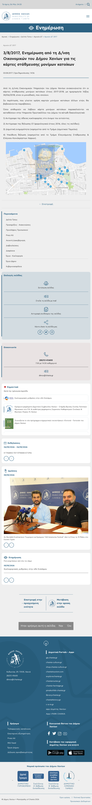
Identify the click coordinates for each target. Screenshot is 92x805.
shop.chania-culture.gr (56, 667)
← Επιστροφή (46, 204)
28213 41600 (46, 360)
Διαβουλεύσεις (12, 246)
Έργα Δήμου (11, 261)
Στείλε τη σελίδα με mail (46, 298)
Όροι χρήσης (65, 797)
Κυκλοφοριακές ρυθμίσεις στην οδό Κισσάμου (25, 569)
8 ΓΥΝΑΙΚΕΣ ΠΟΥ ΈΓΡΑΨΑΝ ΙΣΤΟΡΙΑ (18, 453)
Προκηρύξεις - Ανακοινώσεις (18, 225)
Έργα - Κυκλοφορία (14, 256)
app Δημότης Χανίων (56, 709)
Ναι (61, 626)
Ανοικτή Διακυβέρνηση (15, 240)
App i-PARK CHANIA (55, 714)
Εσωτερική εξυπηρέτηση (19, 734)
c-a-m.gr (50, 704)
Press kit (11, 738)
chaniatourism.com (54, 672)
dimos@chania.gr (46, 375)
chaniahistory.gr (53, 700)
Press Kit (10, 235)
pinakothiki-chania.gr (56, 690)
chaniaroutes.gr (53, 681)
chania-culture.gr (54, 662)
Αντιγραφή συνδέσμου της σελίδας (46, 311)
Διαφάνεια (10, 251)
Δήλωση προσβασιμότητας (20, 752)
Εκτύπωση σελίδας (46, 285)
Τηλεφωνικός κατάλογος (19, 729)
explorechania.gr (54, 676)
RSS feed (12, 743)
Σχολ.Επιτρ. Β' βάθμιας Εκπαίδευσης (54, 780)
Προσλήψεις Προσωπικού (17, 230)
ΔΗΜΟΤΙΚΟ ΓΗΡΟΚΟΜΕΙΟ (24, 779)
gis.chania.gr (51, 658)
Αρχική (4, 37)
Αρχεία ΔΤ (38, 37)
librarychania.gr (53, 695)
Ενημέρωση (14, 37)
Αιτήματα (79, 4)
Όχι (69, 626)
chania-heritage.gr (54, 686)
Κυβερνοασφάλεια (14, 266)
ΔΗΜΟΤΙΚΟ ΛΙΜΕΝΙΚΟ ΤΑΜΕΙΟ (69, 780)
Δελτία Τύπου (26, 37)
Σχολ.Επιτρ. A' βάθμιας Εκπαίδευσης (39, 780)
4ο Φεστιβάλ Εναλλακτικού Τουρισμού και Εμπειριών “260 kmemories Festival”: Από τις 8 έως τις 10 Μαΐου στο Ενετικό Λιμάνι (46, 538)
